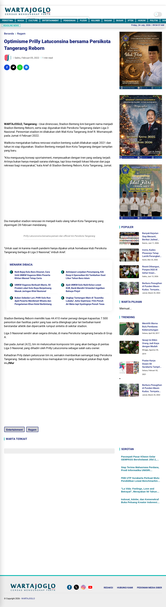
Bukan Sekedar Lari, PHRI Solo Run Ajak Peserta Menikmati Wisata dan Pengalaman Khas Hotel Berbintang (33, 300)
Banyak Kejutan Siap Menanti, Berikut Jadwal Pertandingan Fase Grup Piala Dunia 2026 (152, 236)
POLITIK (154, 20)
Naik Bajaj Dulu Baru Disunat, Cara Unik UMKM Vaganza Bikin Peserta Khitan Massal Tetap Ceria (32, 275)
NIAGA (21, 20)
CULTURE (33, 20)
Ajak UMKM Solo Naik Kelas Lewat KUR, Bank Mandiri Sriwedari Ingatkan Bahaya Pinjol (85, 288)
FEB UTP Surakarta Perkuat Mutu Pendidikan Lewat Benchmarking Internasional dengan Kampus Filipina (140, 479)
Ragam (21, 33)
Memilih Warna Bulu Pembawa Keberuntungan (150, 326)
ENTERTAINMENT (50, 20)
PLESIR (83, 20)
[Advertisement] (59, 96)
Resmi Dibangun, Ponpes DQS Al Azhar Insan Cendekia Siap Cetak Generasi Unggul (151, 270)
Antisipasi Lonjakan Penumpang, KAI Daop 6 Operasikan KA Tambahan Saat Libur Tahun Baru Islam (86, 275)
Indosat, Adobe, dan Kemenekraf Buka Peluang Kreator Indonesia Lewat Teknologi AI (140, 501)
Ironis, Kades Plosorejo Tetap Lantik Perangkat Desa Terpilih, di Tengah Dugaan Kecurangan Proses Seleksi (151, 253)
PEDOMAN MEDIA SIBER (149, 587)
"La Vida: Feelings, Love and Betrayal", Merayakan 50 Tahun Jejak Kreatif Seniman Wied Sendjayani (139, 490)
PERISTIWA (7, 20)
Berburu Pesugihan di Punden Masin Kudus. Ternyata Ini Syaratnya (152, 286)
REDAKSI (108, 587)
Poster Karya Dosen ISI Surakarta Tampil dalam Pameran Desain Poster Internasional (151, 364)
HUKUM (141, 20)
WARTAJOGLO (28, 598)
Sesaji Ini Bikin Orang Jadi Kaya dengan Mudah (150, 343)
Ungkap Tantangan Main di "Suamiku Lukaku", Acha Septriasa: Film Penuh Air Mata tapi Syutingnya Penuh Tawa (85, 300)
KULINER (95, 20)
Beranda (9, 33)
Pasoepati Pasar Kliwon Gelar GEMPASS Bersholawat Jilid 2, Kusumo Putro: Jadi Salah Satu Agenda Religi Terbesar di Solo (139, 458)
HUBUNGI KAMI (125, 587)
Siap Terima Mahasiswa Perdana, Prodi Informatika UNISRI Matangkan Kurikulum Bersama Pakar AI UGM (140, 469)
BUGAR (119, 20)
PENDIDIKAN (69, 20)
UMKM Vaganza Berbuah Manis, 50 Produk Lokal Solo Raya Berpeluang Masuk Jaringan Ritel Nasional (33, 288)
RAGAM (108, 20)
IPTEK (130, 20)
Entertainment (14, 429)
